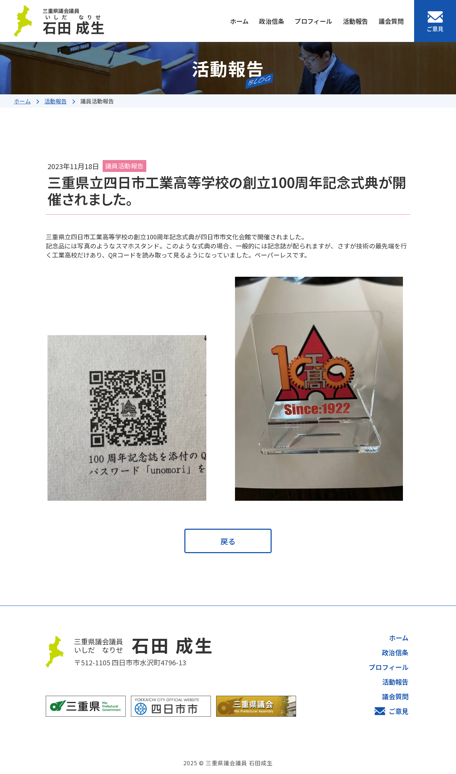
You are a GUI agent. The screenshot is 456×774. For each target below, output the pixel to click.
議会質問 (391, 21)
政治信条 (271, 21)
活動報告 (355, 21)
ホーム (239, 21)
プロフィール (313, 21)
